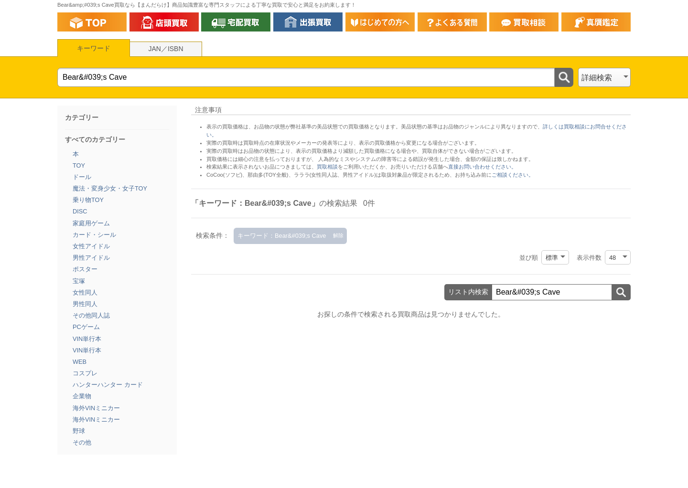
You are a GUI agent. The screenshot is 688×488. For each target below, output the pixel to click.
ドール (82, 176)
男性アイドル (91, 257)
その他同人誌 (91, 315)
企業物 (82, 396)
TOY (79, 165)
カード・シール (94, 234)
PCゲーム (86, 326)
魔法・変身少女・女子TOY (110, 188)
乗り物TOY (88, 199)
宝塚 (79, 281)
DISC (80, 211)
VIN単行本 (87, 338)
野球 (79, 431)
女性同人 (85, 292)
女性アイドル (91, 246)
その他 (82, 442)
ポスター (85, 269)
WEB (79, 361)
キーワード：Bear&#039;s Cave (281, 235)
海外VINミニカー (96, 408)
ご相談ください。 (513, 175)
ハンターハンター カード (108, 384)
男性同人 (85, 304)
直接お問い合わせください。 (482, 167)
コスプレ (85, 373)
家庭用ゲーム (91, 223)
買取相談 (327, 167)
